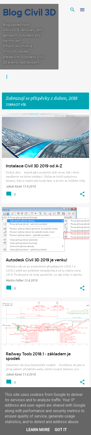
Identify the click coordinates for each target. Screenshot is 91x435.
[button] (82, 194)
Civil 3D (10, 76)
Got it (61, 429)
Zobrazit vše (16, 104)
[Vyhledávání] (72, 10)
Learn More (38, 429)
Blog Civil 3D (29, 12)
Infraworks (32, 76)
